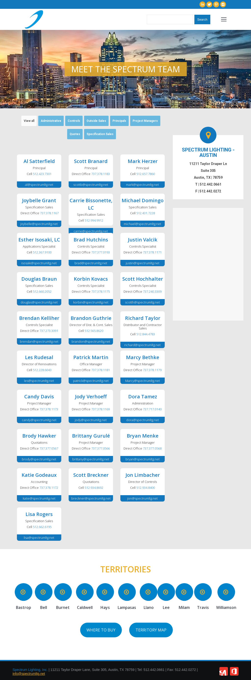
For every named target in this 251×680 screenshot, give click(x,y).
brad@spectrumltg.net (91, 263)
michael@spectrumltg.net (142, 224)
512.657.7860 (145, 174)
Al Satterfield (39, 161)
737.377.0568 (152, 448)
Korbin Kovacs (91, 279)
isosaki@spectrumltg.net (39, 263)
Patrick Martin (90, 357)
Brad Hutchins (91, 239)
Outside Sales (96, 121)
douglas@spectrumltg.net (39, 302)
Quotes (75, 134)
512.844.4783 (145, 334)
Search (202, 19)
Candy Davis (39, 396)
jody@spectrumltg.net (91, 420)
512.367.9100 (42, 252)
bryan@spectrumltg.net (143, 459)
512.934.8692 (94, 487)
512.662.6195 (42, 527)
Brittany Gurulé (91, 435)
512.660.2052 (42, 291)
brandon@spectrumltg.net (91, 341)
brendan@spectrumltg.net (39, 341)
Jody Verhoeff (91, 396)
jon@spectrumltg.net (142, 498)
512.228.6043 (42, 370)
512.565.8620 (94, 330)
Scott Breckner (91, 475)
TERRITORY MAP (151, 630)
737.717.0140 (152, 409)
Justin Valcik (142, 239)
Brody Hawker (39, 435)
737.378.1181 (100, 370)
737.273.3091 (48, 330)
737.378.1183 (100, 174)
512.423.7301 (42, 174)
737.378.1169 (100, 409)
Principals (119, 121)
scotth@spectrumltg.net (142, 302)
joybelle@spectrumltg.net (39, 224)
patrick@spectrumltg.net (91, 380)
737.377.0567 (48, 448)
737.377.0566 (100, 448)
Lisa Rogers (39, 514)
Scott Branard (91, 161)
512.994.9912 (94, 220)
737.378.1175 (100, 291)
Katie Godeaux (39, 475)
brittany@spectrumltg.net (90, 459)
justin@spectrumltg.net (142, 263)
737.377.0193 (100, 252)
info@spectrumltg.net (29, 674)
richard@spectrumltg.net (142, 345)
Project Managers (145, 121)
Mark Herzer (143, 161)
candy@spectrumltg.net (39, 420)
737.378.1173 (48, 409)
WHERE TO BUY (101, 630)
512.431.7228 (145, 213)
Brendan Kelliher (39, 318)
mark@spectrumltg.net (142, 184)
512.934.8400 (145, 487)
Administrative (51, 121)
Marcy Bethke (142, 357)
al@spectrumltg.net (39, 184)
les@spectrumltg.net (39, 380)
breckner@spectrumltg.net (91, 498)
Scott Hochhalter (142, 279)
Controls (74, 121)
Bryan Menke (142, 435)
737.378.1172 (48, 487)
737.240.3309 (152, 291)
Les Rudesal (39, 357)
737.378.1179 (152, 370)
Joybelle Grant (39, 200)
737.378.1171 (152, 252)
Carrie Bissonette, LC (91, 204)
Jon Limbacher (143, 475)
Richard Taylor (142, 318)
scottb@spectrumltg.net (90, 184)
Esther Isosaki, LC (39, 239)
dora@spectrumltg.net (142, 420)
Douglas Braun (39, 279)
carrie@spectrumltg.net (91, 231)
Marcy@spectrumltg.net (142, 380)
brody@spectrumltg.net (39, 459)
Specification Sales (100, 134)
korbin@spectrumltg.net (90, 302)
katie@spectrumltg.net (39, 498)
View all (29, 121)
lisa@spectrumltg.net (39, 537)
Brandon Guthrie (91, 318)
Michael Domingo (142, 200)
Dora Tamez (142, 396)
